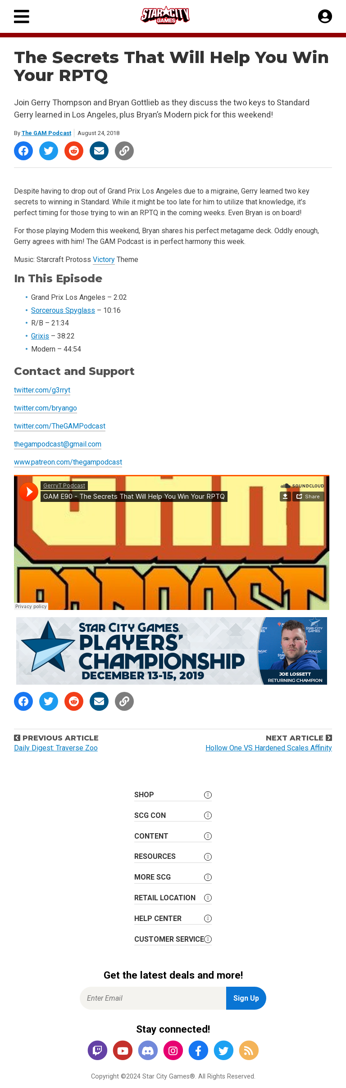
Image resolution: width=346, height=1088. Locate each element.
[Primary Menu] (21, 16)
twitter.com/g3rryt (42, 390)
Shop (144, 794)
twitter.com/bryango (45, 408)
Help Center (158, 918)
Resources (155, 856)
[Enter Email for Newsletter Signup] (153, 998)
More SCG (152, 877)
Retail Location (165, 898)
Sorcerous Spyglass (63, 310)
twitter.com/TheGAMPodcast (59, 426)
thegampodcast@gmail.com (57, 444)
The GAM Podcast (46, 133)
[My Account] (325, 16)
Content (151, 836)
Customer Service (169, 939)
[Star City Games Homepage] (173, 15)
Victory (104, 259)
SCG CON (150, 815)
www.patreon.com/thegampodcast (68, 462)
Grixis (40, 336)
